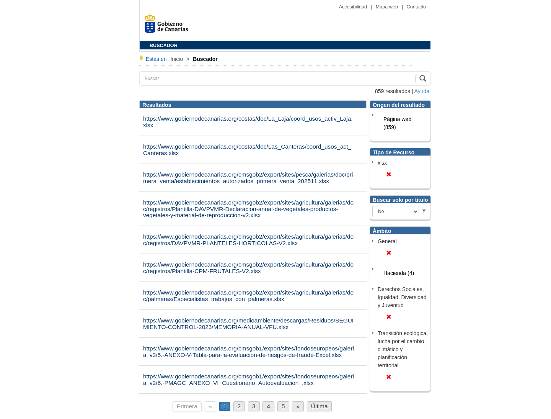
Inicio (177, 59)
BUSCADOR (164, 45)
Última (319, 406)
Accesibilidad (353, 7)
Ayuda (421, 91)
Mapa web (387, 7)
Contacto (416, 7)
